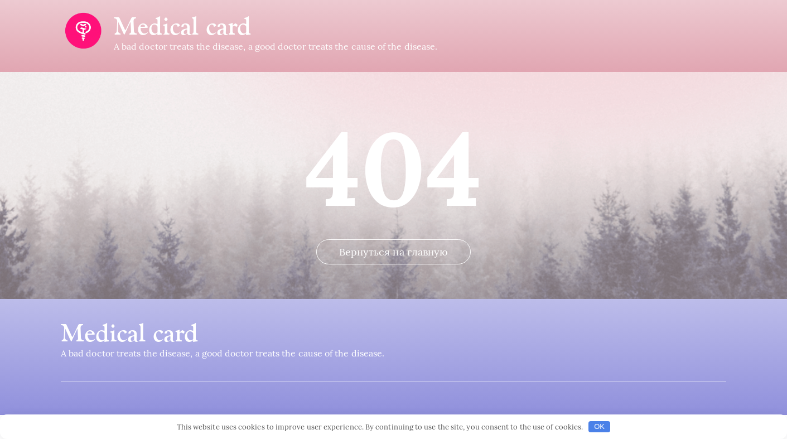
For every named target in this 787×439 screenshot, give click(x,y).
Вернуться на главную (393, 275)
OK (599, 426)
